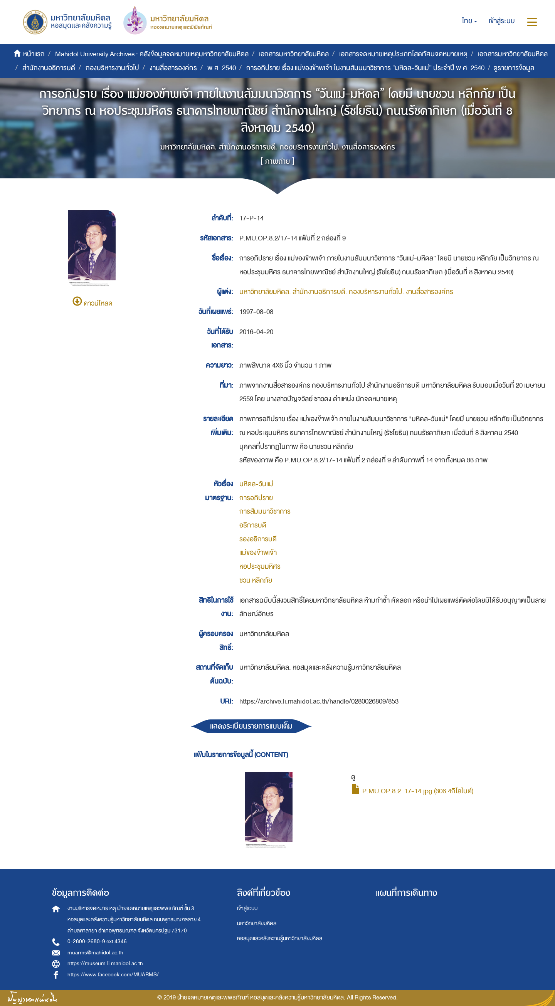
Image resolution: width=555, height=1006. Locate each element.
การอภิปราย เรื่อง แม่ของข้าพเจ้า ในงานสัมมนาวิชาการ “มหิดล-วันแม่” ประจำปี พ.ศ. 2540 (365, 68)
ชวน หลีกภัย (255, 580)
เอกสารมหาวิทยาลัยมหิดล (294, 54)
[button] (469, 21)
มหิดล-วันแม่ (256, 484)
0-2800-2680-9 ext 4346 (97, 941)
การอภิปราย (256, 498)
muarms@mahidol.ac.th (95, 952)
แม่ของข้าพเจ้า (258, 553)
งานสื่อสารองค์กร (173, 68)
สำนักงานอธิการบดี (48, 68)
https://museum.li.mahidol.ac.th (105, 963)
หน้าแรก (34, 54)
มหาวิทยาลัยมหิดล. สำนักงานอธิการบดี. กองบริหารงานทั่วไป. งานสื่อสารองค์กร (346, 292)
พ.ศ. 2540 (221, 68)
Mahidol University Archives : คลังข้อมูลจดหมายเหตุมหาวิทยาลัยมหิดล (152, 54)
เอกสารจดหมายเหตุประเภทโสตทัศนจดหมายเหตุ (403, 54)
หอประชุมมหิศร (260, 567)
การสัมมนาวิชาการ (265, 511)
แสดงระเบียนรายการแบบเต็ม (251, 726)
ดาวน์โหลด (92, 303)
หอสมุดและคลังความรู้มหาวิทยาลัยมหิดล (279, 938)
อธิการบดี (252, 525)
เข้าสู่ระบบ (247, 908)
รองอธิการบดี (258, 539)
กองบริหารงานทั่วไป (112, 68)
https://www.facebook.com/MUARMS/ (113, 974)
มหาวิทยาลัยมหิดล (256, 923)
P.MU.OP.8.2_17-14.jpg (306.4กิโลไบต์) (412, 791)
